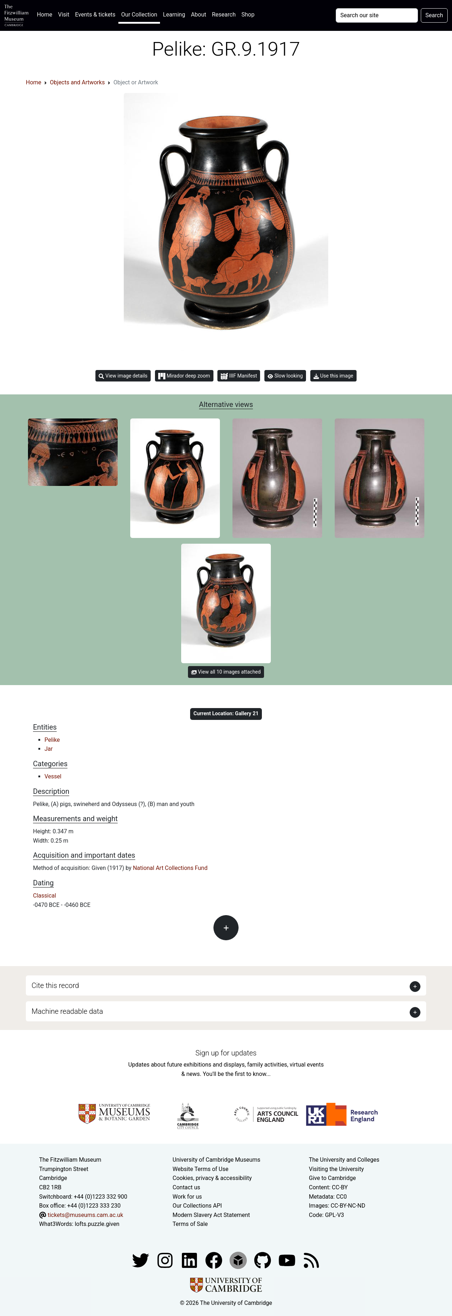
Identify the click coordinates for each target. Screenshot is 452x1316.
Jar (48, 748)
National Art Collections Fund (170, 868)
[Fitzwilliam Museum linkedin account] (214, 1259)
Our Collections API (197, 1205)
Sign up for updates (226, 1053)
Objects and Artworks (77, 82)
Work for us (187, 1196)
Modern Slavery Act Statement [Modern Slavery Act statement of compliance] (211, 1215)
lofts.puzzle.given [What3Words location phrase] (97, 1224)
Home (46, 14)
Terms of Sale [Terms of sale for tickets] (190, 1224)
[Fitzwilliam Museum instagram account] (166, 1259)
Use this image (333, 376)
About (198, 14)
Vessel (52, 776)
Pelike (52, 739)
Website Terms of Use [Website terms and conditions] (201, 1169)
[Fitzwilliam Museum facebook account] (190, 1259)
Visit (63, 14)
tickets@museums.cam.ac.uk (85, 1215)
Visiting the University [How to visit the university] (336, 1169)
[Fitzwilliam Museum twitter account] (141, 1259)
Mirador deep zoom (184, 376)
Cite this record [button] (55, 985)
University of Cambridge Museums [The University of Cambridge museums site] (216, 1159)
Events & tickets (95, 14)
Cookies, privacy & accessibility (212, 1178)
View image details (123, 376)
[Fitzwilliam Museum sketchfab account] (239, 1259)
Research (224, 14)
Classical (44, 895)
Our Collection (139, 14)
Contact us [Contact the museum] (186, 1187)
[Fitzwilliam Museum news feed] (311, 1259)
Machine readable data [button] (67, 1011)
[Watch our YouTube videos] (288, 1259)
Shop (247, 14)
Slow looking (285, 376)
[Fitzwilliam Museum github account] (263, 1259)
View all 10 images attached (225, 672)
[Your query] (377, 15)
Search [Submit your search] (434, 15)
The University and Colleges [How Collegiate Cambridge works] (344, 1159)
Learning (174, 14)
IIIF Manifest (239, 376)
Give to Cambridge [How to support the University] (332, 1178)
